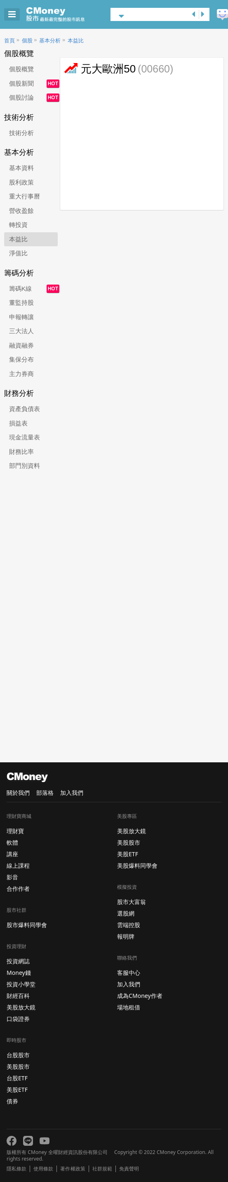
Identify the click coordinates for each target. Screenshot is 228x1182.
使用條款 (43, 1169)
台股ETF (17, 1078)
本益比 (76, 40)
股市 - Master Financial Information (68, 14)
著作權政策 (72, 1169)
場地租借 (128, 1007)
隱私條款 (16, 1169)
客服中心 (128, 972)
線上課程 (18, 865)
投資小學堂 (21, 984)
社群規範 (102, 1169)
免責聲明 (129, 1169)
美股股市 (18, 1066)
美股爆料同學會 (137, 865)
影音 (12, 877)
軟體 (12, 842)
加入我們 (71, 793)
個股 (27, 40)
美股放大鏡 (21, 1007)
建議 (222, 14)
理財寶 (15, 831)
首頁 (9, 40)
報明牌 (125, 936)
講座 (12, 854)
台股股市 (18, 1055)
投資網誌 (18, 961)
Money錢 (19, 972)
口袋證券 (18, 1019)
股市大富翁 (131, 902)
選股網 (125, 913)
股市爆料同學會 (27, 925)
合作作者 (18, 888)
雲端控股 (128, 925)
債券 (12, 1101)
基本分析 (50, 40)
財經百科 (18, 996)
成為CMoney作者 (139, 996)
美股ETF (17, 1089)
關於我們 (18, 793)
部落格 (45, 793)
